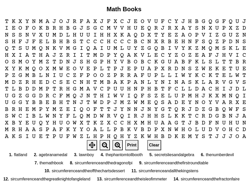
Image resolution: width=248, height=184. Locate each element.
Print (131, 145)
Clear (154, 145)
